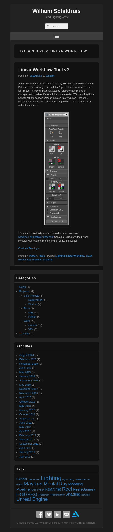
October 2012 (27, 414)
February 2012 (27, 435)
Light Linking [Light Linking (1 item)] (68, 479)
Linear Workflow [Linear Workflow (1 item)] (82, 479)
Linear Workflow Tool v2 (43, 69)
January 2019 (27, 376)
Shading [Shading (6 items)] (72, 494)
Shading (47, 259)
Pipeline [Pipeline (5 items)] (23, 489)
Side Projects (31, 295)
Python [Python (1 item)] (40, 490)
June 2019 (25, 367)
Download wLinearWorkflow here (36, 237)
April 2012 (25, 431)
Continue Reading (29, 248)
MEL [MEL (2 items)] (40, 484)
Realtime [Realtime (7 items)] (53, 489)
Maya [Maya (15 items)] (30, 484)
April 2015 (25, 397)
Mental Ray (24, 259)
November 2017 (28, 388)
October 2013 (27, 401)
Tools (41, 256)
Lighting (60, 256)
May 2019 (25, 372)
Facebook (39, 514)
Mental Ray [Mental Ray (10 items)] (56, 483)
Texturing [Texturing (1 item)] (85, 495)
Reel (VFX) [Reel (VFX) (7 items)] (26, 494)
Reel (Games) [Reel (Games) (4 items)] (84, 489)
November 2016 (28, 393)
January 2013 (27, 410)
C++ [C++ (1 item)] (30, 479)
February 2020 (27, 359)
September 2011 (29, 443)
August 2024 (26, 355)
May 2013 (25, 405)
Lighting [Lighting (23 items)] (51, 478)
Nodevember (35, 299)
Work (27, 320)
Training (24, 333)
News (22, 286)
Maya (89, 256)
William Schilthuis (56, 11)
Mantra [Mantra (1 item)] (19, 484)
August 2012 (26, 418)
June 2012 (25, 422)
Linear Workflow (75, 256)
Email (66, 514)
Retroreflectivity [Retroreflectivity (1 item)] (57, 495)
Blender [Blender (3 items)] (21, 479)
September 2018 (29, 380)
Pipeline (37, 259)
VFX (30, 329)
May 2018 (25, 384)
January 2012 (27, 439)
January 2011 (27, 452)
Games (32, 325)
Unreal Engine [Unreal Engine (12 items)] (32, 499)
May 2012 (25, 426)
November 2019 (28, 363)
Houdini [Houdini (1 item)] (36, 479)
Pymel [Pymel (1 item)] (34, 490)
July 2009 (25, 456)
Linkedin (57, 514)
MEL (31, 312)
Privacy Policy (68, 523)
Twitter (48, 514)
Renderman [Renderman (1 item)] (43, 495)
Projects (24, 291)
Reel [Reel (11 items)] (67, 489)
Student (32, 304)
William (50, 75)
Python (33, 256)
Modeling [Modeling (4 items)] (75, 484)
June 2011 (25, 447)
